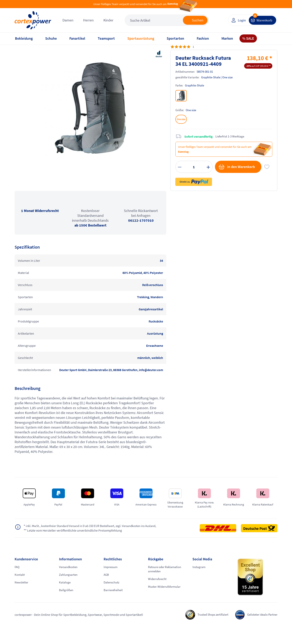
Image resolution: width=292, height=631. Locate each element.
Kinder (108, 20)
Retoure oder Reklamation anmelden (166, 573)
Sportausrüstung (140, 38)
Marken (227, 38)
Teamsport (106, 38)
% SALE (248, 38)
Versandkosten (69, 571)
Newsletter (22, 587)
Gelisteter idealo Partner (260, 619)
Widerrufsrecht (158, 584)
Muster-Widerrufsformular (166, 591)
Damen (67, 20)
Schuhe (51, 38)
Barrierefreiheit (114, 595)
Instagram (199, 571)
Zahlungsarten (69, 579)
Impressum (111, 571)
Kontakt (20, 579)
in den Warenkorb (236, 167)
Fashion (203, 38)
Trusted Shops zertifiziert (208, 619)
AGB (106, 579)
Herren (88, 20)
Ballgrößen (66, 595)
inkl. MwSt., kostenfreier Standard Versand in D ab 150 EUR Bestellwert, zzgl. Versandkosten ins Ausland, (89, 528)
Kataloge (65, 587)
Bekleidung (24, 38)
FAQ (17, 571)
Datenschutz (112, 587)
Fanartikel (77, 38)
